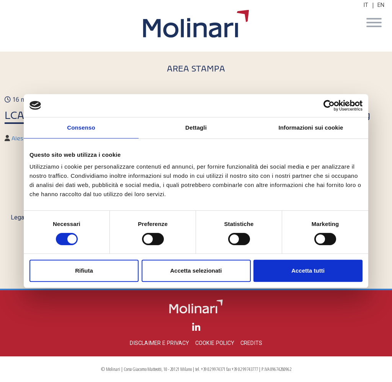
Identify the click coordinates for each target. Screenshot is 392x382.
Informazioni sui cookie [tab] (311, 127)
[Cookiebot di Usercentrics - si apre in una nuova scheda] (329, 105)
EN (380, 5)
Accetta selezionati (196, 270)
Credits (251, 343)
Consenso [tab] (81, 127)
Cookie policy (214, 343)
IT (365, 5)
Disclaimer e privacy (159, 343)
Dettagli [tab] (196, 127)
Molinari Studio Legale (196, 24)
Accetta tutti (308, 270)
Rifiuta (84, 270)
